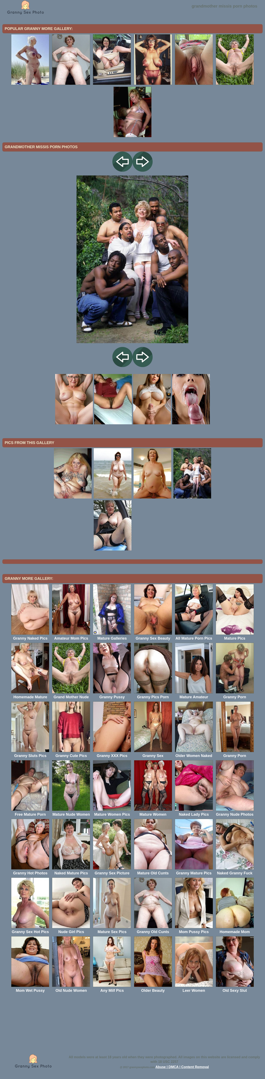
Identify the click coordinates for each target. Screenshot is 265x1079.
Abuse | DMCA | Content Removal (182, 1067)
